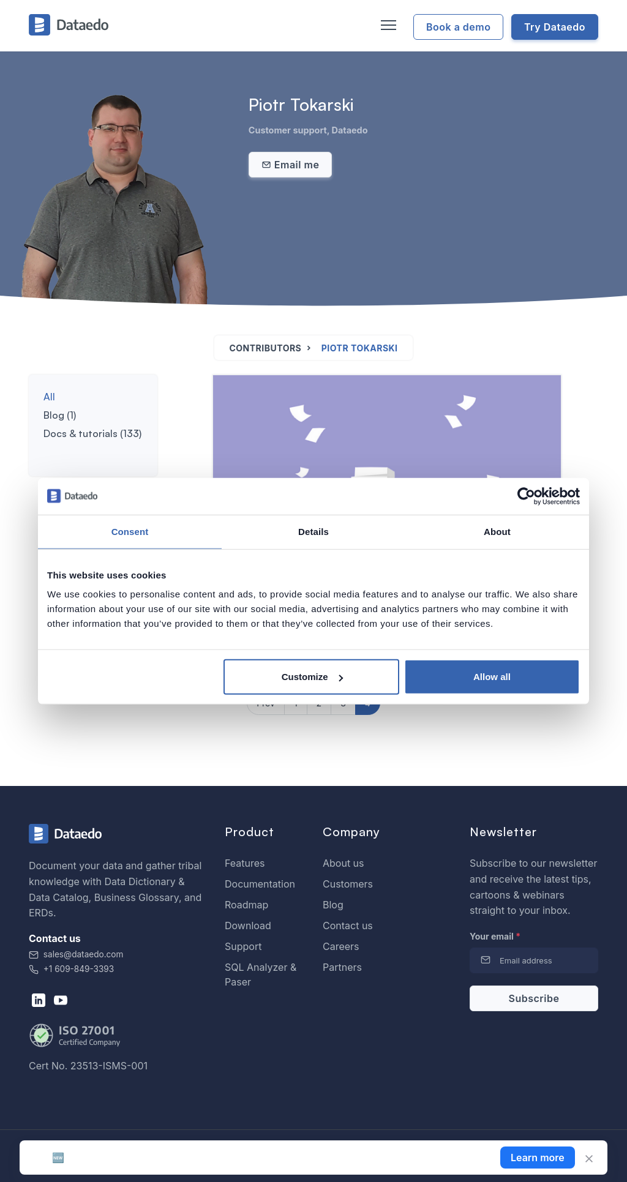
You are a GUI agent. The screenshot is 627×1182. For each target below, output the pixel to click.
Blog (333, 905)
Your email (495, 936)
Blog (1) (59, 415)
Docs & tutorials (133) (92, 433)
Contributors (265, 348)
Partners (342, 967)
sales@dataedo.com (76, 954)
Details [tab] (313, 531)
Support (243, 946)
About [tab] (497, 531)
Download (248, 925)
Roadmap (246, 905)
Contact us (348, 925)
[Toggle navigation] (387, 25)
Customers (348, 884)
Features (245, 863)
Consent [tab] (130, 531)
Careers (341, 946)
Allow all (492, 676)
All (49, 397)
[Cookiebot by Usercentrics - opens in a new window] (526, 496)
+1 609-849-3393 (71, 969)
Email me (290, 165)
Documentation (260, 884)
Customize (312, 676)
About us (343, 863)
